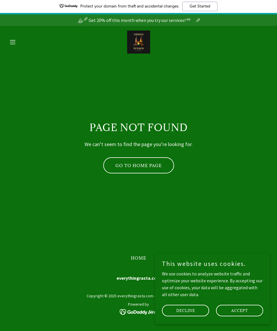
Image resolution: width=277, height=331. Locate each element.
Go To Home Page (138, 165)
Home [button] (138, 258)
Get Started (200, 6)
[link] (138, 42)
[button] (26, 42)
